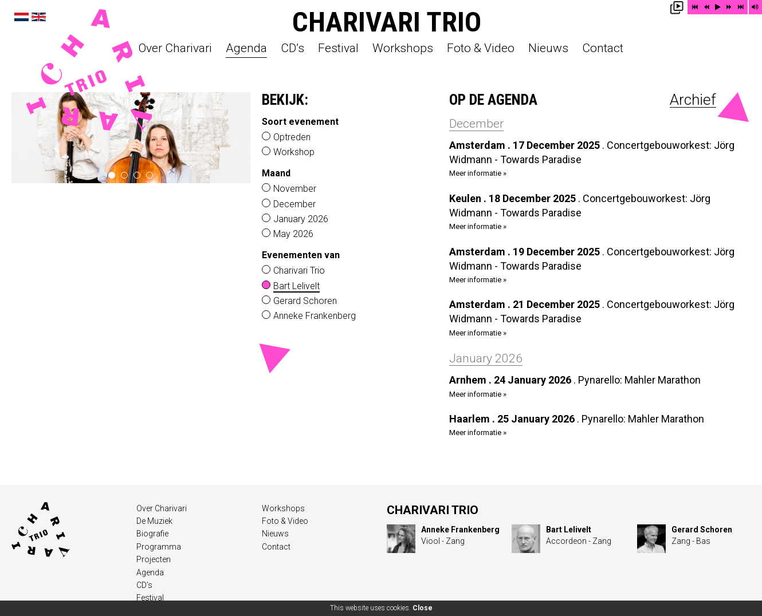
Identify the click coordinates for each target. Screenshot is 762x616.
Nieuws (548, 48)
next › (237, 137)
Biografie (152, 533)
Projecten (153, 559)
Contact (602, 48)
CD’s (292, 48)
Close (423, 608)
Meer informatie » (477, 173)
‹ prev (24, 137)
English (39, 17)
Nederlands (21, 17)
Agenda (246, 48)
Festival (338, 48)
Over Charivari (175, 48)
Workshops (402, 48)
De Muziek (154, 521)
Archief (693, 99)
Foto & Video (480, 48)
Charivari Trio (386, 22)
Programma (158, 546)
